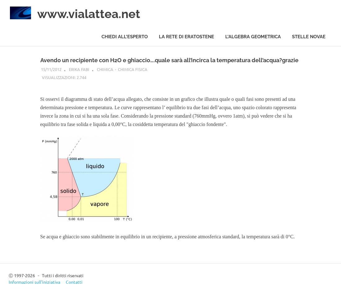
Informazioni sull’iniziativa (34, 282)
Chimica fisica (132, 69)
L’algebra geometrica (253, 37)
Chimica (105, 69)
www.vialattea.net (88, 14)
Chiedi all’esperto (124, 37)
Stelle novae (308, 37)
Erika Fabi (79, 69)
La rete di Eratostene (186, 37)
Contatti (74, 282)
